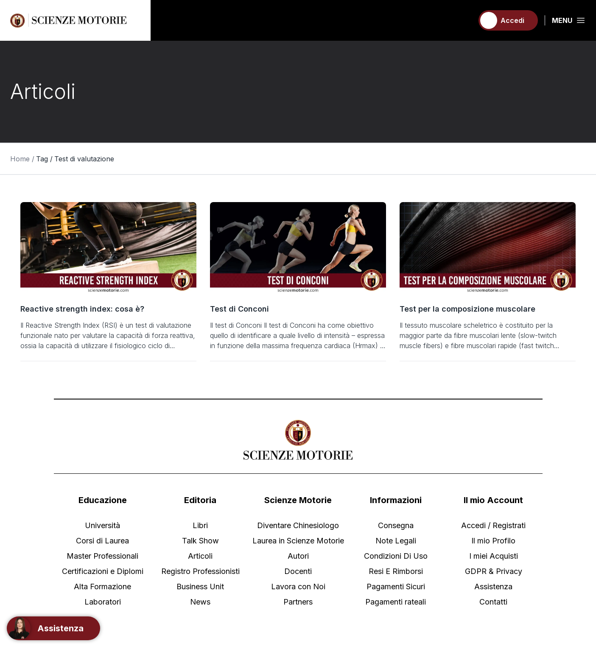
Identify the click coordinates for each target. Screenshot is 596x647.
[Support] (53, 628)
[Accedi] (508, 20)
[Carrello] (463, 20)
